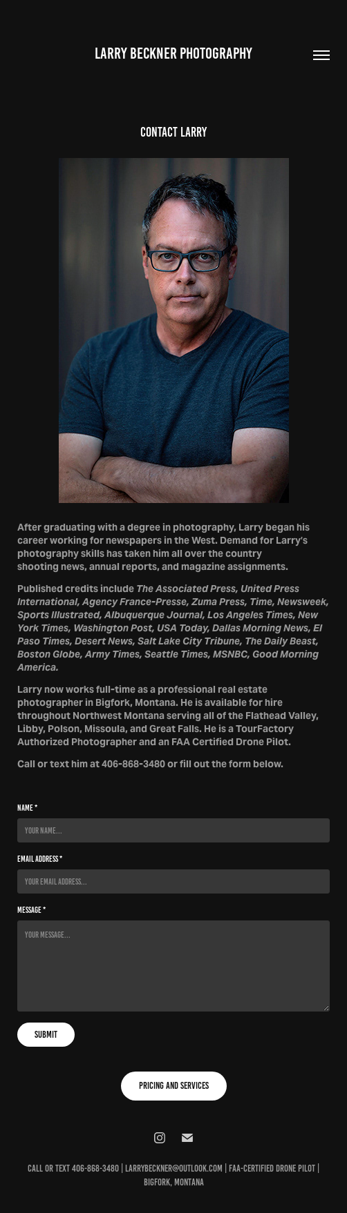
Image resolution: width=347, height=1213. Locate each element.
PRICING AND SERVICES (174, 1086)
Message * (31, 909)
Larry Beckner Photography (173, 53)
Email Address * (39, 858)
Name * (27, 807)
